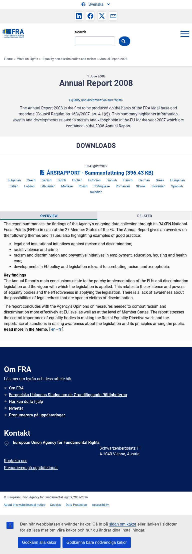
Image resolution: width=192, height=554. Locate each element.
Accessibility (100, 505)
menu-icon (185, 33)
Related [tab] (144, 216)
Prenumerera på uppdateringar (37, 415)
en (53, 329)
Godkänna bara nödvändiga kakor (96, 542)
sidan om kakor (122, 524)
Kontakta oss (15, 460)
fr (59, 329)
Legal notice (37, 505)
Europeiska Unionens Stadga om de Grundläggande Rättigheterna (68, 394)
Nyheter (16, 408)
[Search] (95, 41)
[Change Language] (96, 4)
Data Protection (76, 505)
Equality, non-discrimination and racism (69, 59)
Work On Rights (27, 59)
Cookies (55, 505)
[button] (78, 15)
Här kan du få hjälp (26, 401)
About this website (16, 505)
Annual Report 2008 (113, 59)
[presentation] (48, 216)
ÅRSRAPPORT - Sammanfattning (96, 173)
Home (8, 59)
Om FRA (16, 388)
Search (80, 32)
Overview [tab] (49, 216)
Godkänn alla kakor (39, 542)
